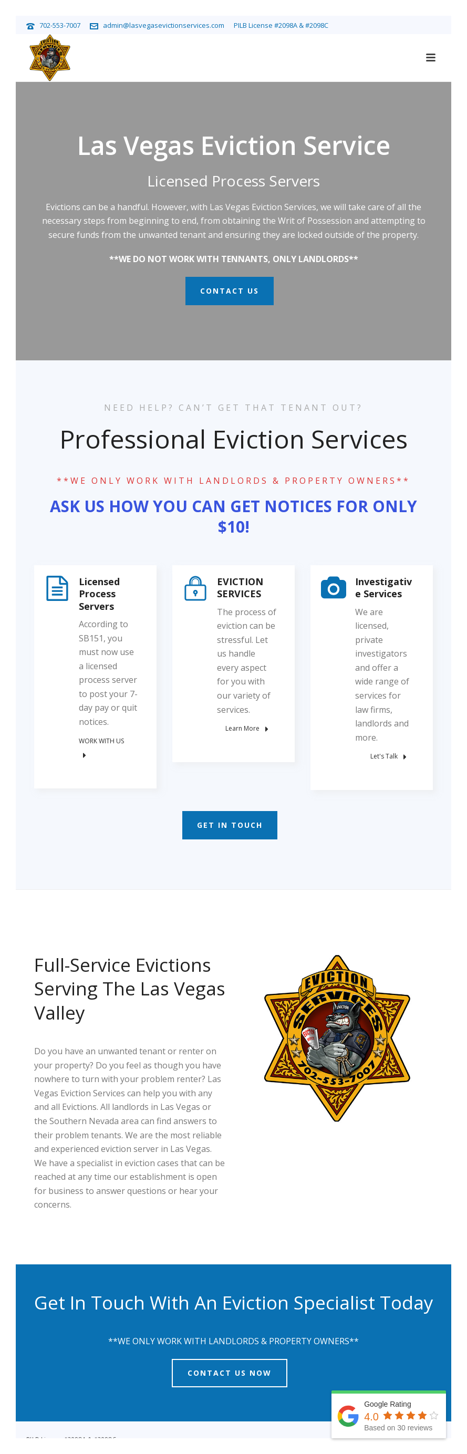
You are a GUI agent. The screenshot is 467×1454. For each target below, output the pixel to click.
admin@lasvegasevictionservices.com (163, 25)
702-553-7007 (59, 25)
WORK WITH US (101, 748)
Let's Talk (388, 756)
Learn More (246, 728)
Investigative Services (383, 587)
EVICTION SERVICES (240, 587)
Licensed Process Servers (99, 593)
